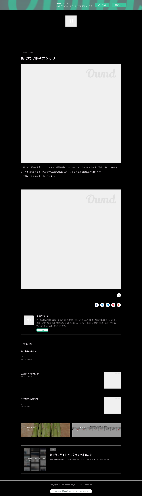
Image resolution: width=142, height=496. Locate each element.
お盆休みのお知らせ (30, 373)
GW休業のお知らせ (29, 399)
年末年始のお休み (29, 351)
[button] (71, 36)
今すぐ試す (101, 5)
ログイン (118, 5)
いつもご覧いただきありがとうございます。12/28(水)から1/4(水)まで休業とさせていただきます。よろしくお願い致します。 (68, 357)
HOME (71, 36)
